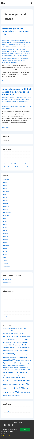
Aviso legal (5, 408)
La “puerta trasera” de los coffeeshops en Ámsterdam (15, 153)
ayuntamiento (27, 42)
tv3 (14, 60)
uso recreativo (27, 106)
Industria (5, 227)
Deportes (5, 200)
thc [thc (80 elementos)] (11, 380)
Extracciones (6, 215)
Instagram (5, 295)
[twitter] (9, 425)
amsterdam (23, 40)
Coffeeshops (6, 39)
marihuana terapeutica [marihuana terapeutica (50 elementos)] (13, 365)
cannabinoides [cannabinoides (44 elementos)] (19, 333)
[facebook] (4, 425)
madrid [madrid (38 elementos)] (19, 363)
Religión (5, 254)
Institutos (5, 230)
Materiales (5, 239)
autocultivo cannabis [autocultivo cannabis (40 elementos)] (20, 331)
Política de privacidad (8, 411)
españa (17, 49)
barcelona (5, 44)
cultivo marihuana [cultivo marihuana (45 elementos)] (12, 350)
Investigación (6, 233)
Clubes (26, 37)
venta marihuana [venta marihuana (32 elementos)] (8, 395)
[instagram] (13, 425)
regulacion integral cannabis (20, 58)
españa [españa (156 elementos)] (9, 353)
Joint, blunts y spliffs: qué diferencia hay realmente (14, 163)
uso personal (19, 60)
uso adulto (11, 106)
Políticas (19, 39)
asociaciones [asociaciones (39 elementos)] (13, 328)
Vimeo (4, 313)
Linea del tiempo (7, 279)
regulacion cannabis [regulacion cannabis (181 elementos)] (17, 372)
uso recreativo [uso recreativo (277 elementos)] (13, 388)
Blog (3, 3)
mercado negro (21, 103)
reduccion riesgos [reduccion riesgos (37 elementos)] (16, 367)
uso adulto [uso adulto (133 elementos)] (21, 380)
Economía (5, 209)
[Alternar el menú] (31, 3)
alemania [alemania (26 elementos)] (6, 328)
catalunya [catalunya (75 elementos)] (8, 342)
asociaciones (6, 42)
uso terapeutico (13, 62)
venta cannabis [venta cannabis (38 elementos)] (25, 392)
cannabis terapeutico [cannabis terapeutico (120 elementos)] (19, 339)
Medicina (5, 242)
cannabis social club (14, 44)
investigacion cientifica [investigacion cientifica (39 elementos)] (10, 357)
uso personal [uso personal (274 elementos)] (20, 384)
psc (18, 55)
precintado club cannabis (15, 53)
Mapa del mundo (7, 282)
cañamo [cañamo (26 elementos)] (15, 342)
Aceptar (25, 429)
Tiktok (4, 307)
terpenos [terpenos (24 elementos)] (5, 380)
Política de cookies (7, 414)
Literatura (5, 236)
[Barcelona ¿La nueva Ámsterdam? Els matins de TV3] (12, 37)
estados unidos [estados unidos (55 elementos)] (21, 354)
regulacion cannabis (15, 56)
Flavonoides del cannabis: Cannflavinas (12, 156)
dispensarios (20, 101)
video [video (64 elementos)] (16, 395)
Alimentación (6, 179)
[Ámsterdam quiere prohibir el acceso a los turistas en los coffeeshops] (12, 97)
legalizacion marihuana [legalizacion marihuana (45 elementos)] (23, 360)
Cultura (5, 197)
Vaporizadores (6, 266)
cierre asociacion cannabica (17, 46)
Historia (5, 224)
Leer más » (5, 81)
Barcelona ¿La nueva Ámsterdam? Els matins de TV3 (15, 31)
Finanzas (5, 221)
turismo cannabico (7, 60)
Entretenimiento (7, 212)
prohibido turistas (11, 55)
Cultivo (5, 194)
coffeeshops (12, 101)
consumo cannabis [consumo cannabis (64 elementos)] (10, 348)
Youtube (5, 310)
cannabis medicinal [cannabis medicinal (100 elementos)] (12, 336)
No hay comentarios (15, 99)
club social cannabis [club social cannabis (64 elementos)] (19, 345)
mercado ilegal (12, 103)
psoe (20, 55)
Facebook (5, 301)
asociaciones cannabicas (17, 42)
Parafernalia (6, 245)
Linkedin (5, 304)
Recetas (5, 251)
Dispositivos (6, 206)
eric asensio (11, 49)
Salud (4, 257)
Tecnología (5, 260)
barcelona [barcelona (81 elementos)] (8, 333)
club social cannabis (19, 48)
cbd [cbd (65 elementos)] (21, 342)
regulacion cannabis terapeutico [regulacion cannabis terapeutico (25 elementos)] (10, 375)
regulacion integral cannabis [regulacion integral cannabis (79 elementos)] (16, 377)
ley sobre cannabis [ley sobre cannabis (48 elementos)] (9, 363)
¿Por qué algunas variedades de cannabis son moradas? (16, 166)
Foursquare (6, 316)
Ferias (4, 218)
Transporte (5, 263)
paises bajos (11, 104)
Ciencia (5, 185)
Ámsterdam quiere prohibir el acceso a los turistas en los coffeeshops (16, 92)
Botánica (5, 182)
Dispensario (13, 39)
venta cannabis (6, 108)
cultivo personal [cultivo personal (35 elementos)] (23, 350)
